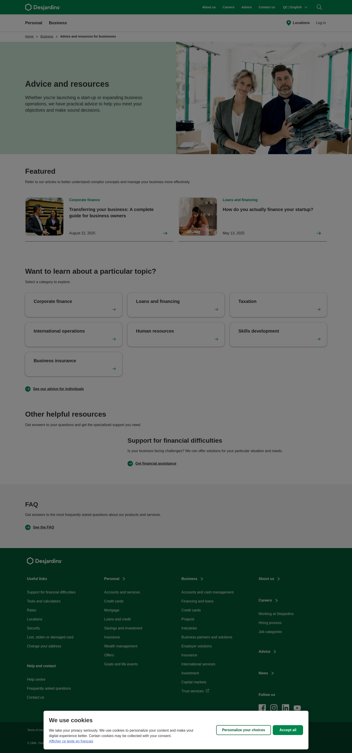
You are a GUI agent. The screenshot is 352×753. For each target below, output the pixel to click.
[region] (176, 730)
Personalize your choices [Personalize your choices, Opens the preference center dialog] (243, 730)
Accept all (288, 730)
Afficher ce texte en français (71, 741)
